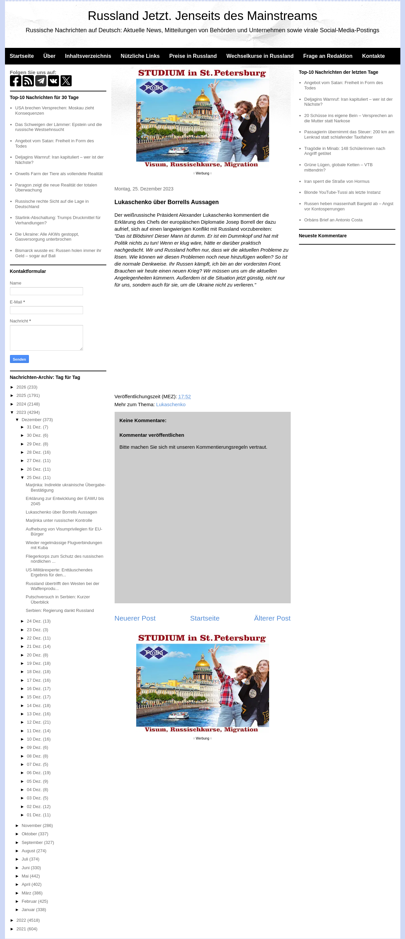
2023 (22, 412)
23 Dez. (35, 629)
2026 (22, 387)
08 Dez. (35, 756)
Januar (29, 909)
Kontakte (373, 56)
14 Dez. (35, 705)
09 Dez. (35, 747)
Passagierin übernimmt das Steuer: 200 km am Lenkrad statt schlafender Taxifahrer (349, 134)
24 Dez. (35, 621)
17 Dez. (35, 680)
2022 (22, 920)
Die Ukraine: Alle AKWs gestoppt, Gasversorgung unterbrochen (47, 237)
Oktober (30, 833)
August (29, 850)
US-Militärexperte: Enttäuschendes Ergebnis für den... (59, 572)
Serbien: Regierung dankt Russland (60, 610)
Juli (25, 859)
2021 (22, 928)
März (27, 892)
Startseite (22, 56)
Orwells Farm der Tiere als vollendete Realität (59, 173)
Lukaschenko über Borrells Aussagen (61, 512)
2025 (22, 395)
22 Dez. (35, 638)
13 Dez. (35, 713)
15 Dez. (35, 696)
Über (49, 56)
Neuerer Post (135, 618)
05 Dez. (35, 781)
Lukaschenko (170, 404)
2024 (22, 404)
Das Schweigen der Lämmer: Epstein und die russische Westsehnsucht (58, 127)
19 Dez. (35, 663)
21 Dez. (35, 646)
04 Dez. (35, 789)
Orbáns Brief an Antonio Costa (333, 219)
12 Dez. (35, 722)
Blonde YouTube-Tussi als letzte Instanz (342, 192)
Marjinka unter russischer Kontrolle (59, 520)
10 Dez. (35, 739)
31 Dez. (35, 426)
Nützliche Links (140, 56)
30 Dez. (35, 435)
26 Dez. (35, 469)
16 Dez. (35, 688)
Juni (26, 867)
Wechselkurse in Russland (259, 56)
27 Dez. (35, 460)
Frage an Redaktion (328, 56)
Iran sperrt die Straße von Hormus (337, 181)
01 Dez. (35, 814)
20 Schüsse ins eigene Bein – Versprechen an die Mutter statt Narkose (348, 118)
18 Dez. (35, 671)
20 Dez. (35, 654)
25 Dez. (35, 477)
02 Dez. (35, 806)
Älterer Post (272, 618)
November (32, 825)
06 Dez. (35, 772)
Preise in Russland (193, 56)
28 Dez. (35, 452)
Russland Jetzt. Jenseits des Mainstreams (202, 16)
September (33, 842)
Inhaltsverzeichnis (88, 56)
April (27, 884)
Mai (26, 876)
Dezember (32, 419)
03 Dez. (35, 797)
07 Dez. (35, 764)
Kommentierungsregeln (222, 447)
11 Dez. (35, 730)
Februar (30, 901)
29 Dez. (35, 443)
